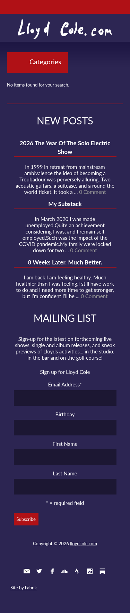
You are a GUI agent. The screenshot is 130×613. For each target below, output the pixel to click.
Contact (26, 571)
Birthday (65, 414)
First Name (64, 444)
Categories (45, 62)
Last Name (65, 473)
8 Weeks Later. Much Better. (65, 262)
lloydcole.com (83, 543)
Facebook (52, 571)
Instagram (90, 571)
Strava (77, 571)
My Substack (65, 203)
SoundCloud (64, 571)
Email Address (65, 384)
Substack (102, 571)
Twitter (39, 571)
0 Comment (92, 192)
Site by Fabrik (23, 587)
